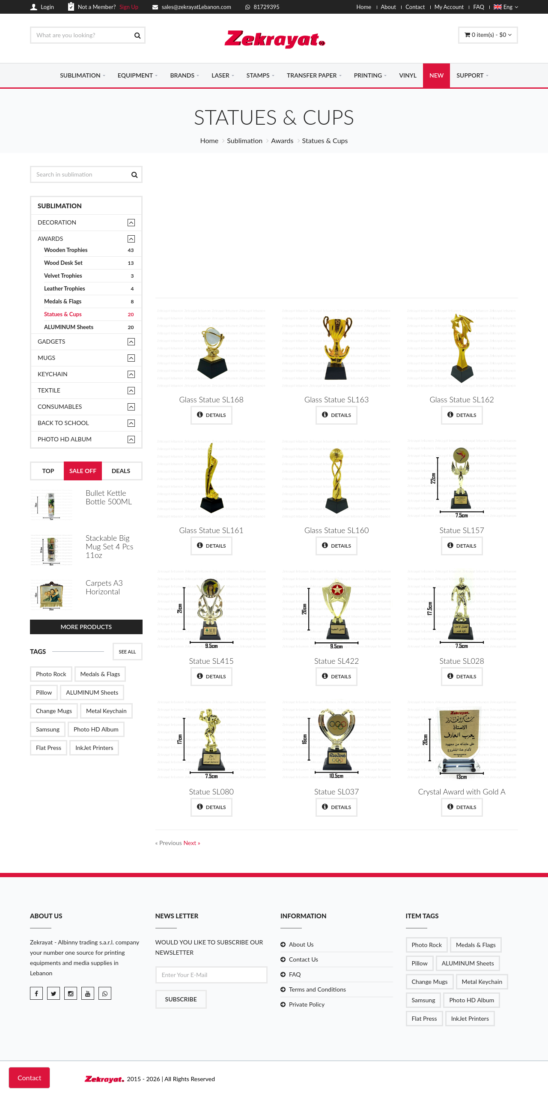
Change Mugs (54, 710)
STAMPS (258, 75)
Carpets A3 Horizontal (104, 587)
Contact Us (303, 959)
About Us (301, 944)
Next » (191, 842)
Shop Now (454, 255)
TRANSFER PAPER (312, 75)
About (388, 6)
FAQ (478, 6)
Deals (121, 470)
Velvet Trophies (89, 276)
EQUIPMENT (135, 75)
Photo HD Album (65, 439)
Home (364, 6)
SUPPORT (469, 75)
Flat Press (48, 747)
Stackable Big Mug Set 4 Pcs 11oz (109, 546)
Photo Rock (51, 673)
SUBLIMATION (80, 75)
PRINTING (368, 75)
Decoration (57, 222)
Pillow (44, 692)
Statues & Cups (89, 314)
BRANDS (182, 75)
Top (48, 470)
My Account (449, 6)
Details (211, 414)
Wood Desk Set (89, 263)
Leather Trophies (89, 288)
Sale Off (82, 470)
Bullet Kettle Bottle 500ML (109, 497)
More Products (86, 626)
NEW (436, 75)
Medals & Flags (89, 301)
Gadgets (51, 341)
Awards (282, 140)
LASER (220, 75)
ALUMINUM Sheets (89, 327)
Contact (415, 6)
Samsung (48, 729)
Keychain (53, 374)
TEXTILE (49, 390)
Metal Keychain (106, 710)
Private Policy (307, 1004)
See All (127, 651)
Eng (506, 6)
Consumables (60, 406)
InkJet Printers (94, 747)
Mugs (46, 357)
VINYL (408, 75)
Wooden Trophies (89, 250)
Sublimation (244, 140)
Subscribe (181, 999)
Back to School (63, 423)
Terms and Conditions (317, 989)
